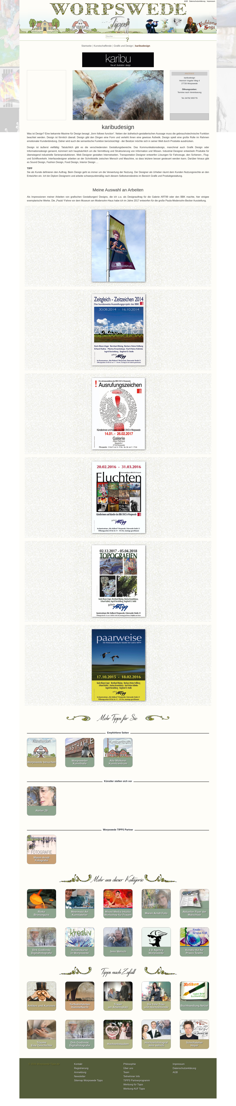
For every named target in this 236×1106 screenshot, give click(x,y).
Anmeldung (80, 1072)
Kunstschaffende (103, 46)
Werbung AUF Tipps (134, 1088)
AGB (186, 1)
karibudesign (142, 46)
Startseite (86, 46)
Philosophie (129, 1064)
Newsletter (80, 1076)
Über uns (128, 1068)
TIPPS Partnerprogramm (136, 1080)
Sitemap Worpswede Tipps (88, 1080)
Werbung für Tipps (133, 1084)
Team (126, 1072)
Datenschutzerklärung (197, 1)
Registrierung (81, 1068)
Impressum (211, 1)
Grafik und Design (123, 46)
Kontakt (78, 1064)
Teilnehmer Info (131, 1076)
